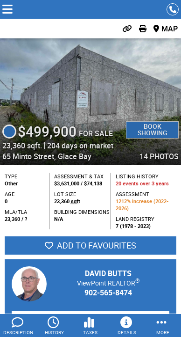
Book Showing (152, 129)
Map (169, 28)
